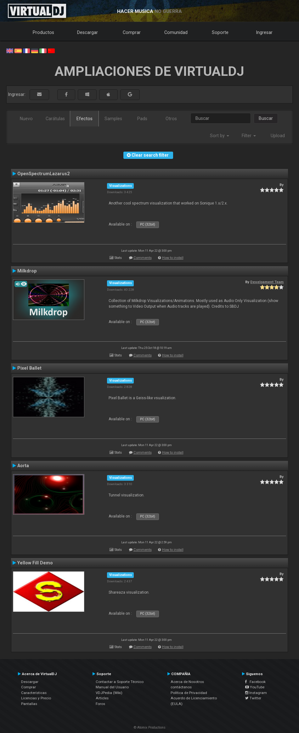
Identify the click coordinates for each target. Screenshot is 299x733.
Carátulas (55, 118)
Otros (171, 118)
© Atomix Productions (150, 727)
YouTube (254, 687)
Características (34, 693)
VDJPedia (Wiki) (109, 693)
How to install (172, 258)
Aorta (23, 465)
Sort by (219, 135)
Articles (102, 698)
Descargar (87, 32)
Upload (278, 135)
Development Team (267, 282)
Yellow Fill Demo (35, 562)
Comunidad (176, 32)
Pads (142, 118)
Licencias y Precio (36, 698)
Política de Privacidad (189, 693)
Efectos (84, 118)
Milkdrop (27, 270)
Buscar (266, 118)
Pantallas (29, 704)
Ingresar (264, 32)
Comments (142, 258)
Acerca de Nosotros (187, 682)
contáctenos (181, 687)
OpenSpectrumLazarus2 (43, 173)
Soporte (220, 32)
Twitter (253, 698)
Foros (100, 704)
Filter (249, 135)
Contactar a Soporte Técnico (120, 682)
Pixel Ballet (29, 368)
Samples (113, 118)
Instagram (256, 693)
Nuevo (26, 118)
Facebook (255, 682)
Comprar (132, 32)
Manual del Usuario (112, 687)
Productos (43, 32)
